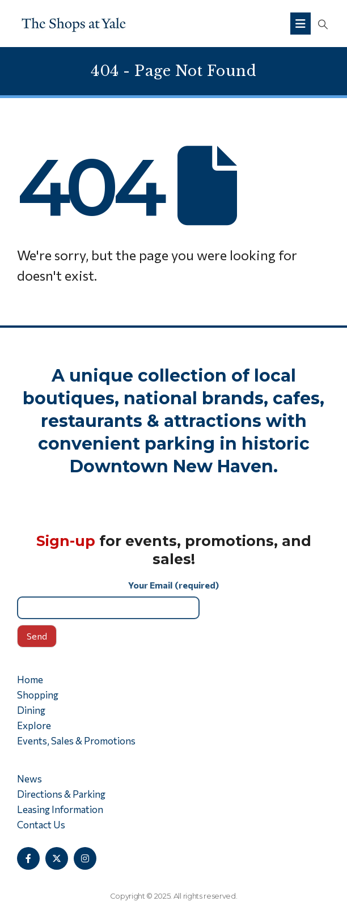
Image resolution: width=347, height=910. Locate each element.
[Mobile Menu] (300, 23)
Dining (31, 710)
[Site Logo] (73, 23)
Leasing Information (60, 809)
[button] (323, 23)
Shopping (37, 695)
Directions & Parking (61, 794)
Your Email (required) (173, 599)
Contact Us (41, 825)
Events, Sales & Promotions (76, 741)
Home (30, 679)
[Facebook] (28, 858)
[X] (56, 858)
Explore (34, 725)
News (29, 779)
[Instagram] (85, 858)
